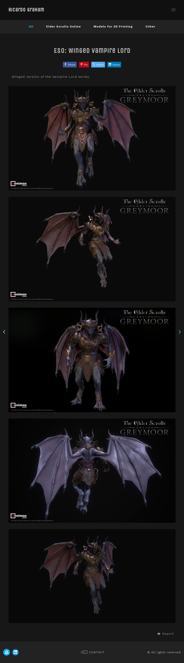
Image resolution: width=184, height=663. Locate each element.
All (31, 26)
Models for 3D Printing (113, 26)
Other (150, 26)
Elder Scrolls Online (63, 26)
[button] (165, 633)
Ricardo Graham (26, 10)
